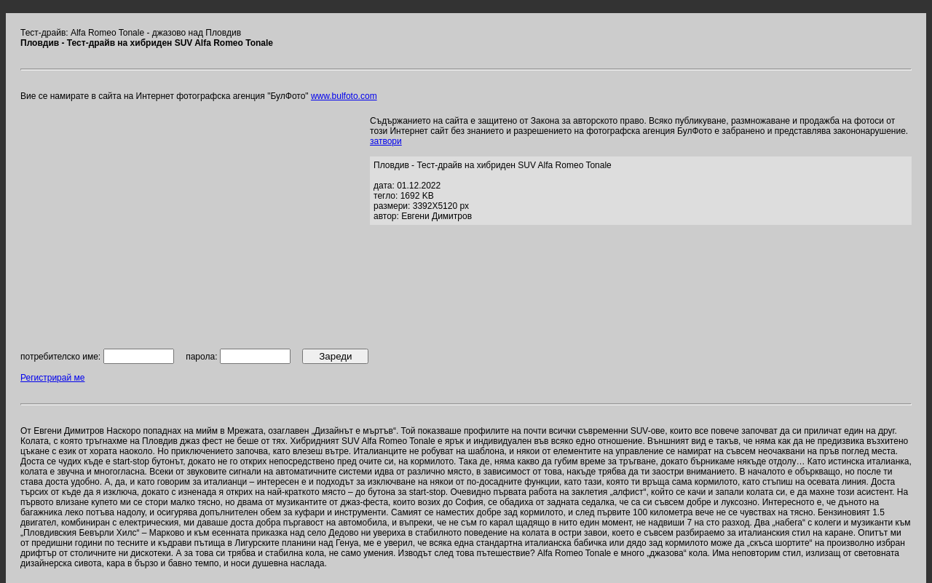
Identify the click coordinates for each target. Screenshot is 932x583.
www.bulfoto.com (344, 96)
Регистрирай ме (52, 378)
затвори (386, 141)
